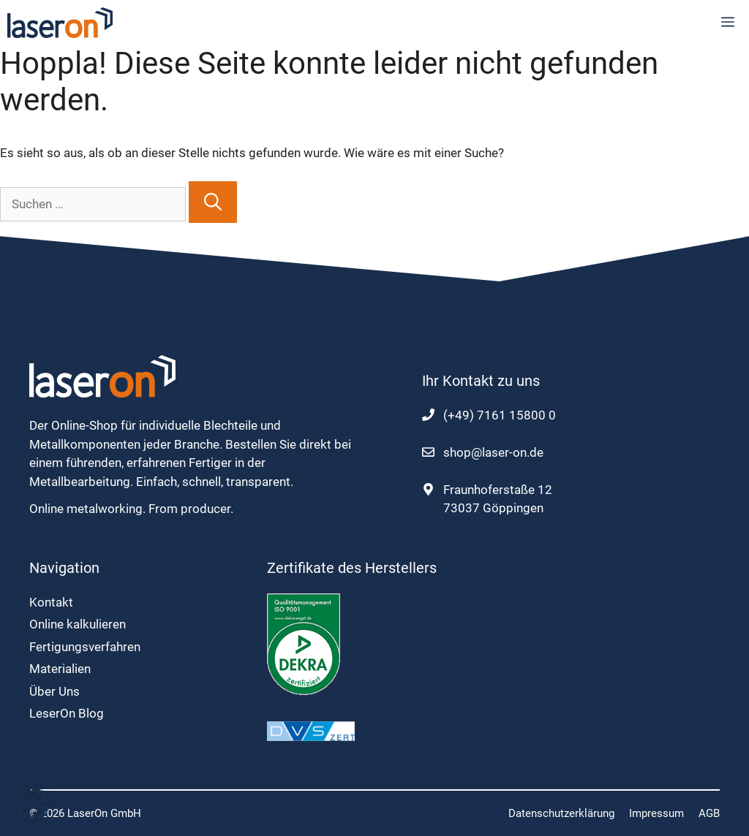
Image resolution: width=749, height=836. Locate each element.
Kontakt (51, 602)
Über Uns (54, 691)
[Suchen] (213, 202)
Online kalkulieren (77, 624)
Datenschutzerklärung (561, 813)
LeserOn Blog (66, 713)
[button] (32, 804)
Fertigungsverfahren (84, 646)
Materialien (60, 668)
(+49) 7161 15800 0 (499, 415)
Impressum (656, 813)
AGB (709, 813)
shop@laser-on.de (493, 452)
